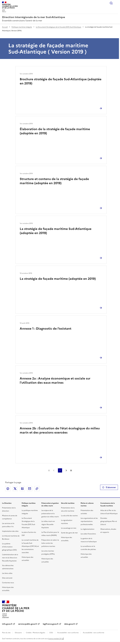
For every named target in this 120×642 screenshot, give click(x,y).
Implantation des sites (10, 531)
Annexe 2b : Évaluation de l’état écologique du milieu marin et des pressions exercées (60, 430)
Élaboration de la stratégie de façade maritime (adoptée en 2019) (55, 131)
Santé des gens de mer (69, 533)
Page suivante (66, 470)
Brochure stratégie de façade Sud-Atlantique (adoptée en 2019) (60, 81)
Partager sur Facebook (7, 488)
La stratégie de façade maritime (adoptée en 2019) (58, 278)
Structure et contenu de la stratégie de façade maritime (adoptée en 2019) (54, 181)
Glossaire (18, 632)
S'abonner (109, 487)
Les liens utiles (7, 573)
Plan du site (6, 632)
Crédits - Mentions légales (35, 632)
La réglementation (87, 529)
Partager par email (29, 488)
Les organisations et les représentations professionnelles (89, 521)
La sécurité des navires (69, 515)
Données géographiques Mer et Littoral (108, 521)
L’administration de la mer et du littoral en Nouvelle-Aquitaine (10, 557)
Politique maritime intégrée (22, 27)
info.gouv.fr (7, 624)
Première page (49, 470)
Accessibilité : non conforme (68, 632)
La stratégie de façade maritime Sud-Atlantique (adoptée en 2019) (55, 231)
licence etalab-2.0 (54, 638)
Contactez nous (8, 582)
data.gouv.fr (69, 624)
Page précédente (54, 470)
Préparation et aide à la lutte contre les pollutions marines (50, 543)
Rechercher (111, 3)
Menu (116, 3)
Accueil (5, 27)
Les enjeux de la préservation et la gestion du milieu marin (50, 513)
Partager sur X (15, 488)
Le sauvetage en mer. (68, 528)
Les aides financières (88, 534)
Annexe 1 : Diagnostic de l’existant (45, 328)
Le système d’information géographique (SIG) (9, 547)
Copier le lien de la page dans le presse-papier (36, 488)
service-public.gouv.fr (27, 624)
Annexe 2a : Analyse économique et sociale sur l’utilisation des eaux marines (55, 380)
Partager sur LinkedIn (22, 488)
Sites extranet (7, 578)
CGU (51, 632)
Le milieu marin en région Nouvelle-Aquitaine (48, 524)
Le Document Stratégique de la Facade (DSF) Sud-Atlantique (58, 27)
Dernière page (71, 470)
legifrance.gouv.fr (51, 624)
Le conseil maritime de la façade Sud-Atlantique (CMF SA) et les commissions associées (30, 546)
